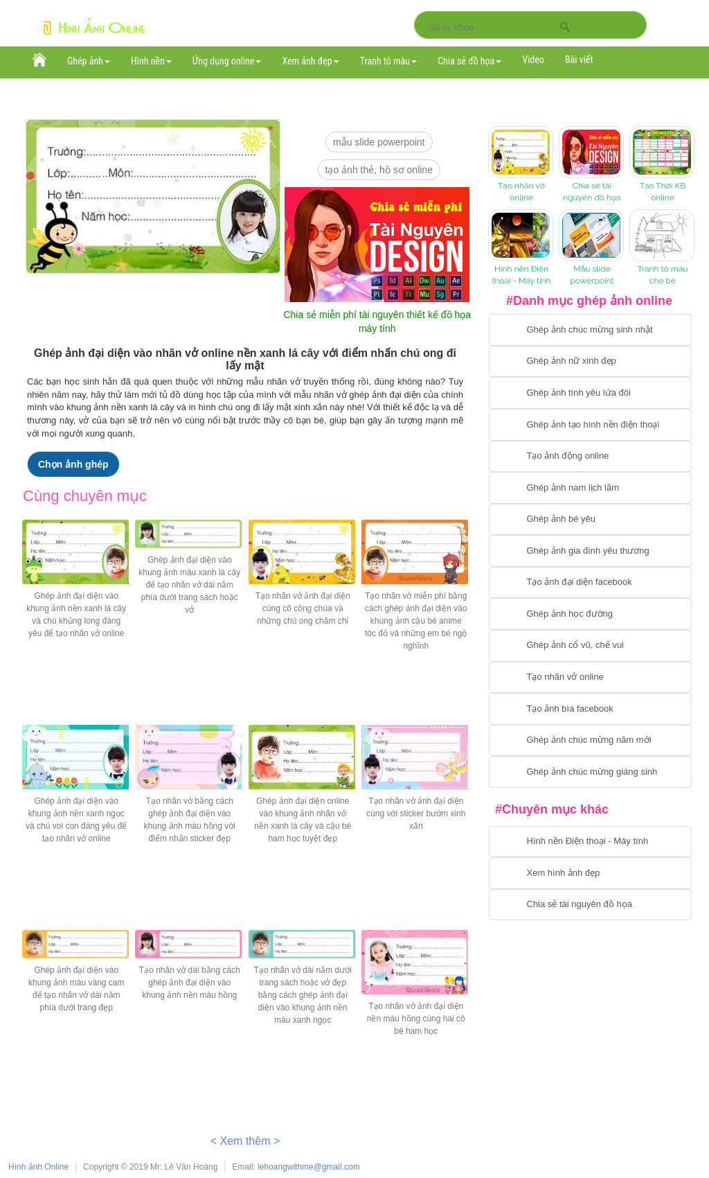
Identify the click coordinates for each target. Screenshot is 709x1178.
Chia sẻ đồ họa (469, 61)
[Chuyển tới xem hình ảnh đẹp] (590, 873)
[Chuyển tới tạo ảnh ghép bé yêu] (590, 520)
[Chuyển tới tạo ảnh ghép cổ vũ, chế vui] (590, 646)
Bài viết (579, 59)
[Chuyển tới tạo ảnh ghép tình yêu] (590, 393)
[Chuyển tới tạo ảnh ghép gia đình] (590, 551)
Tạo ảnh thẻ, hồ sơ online (379, 169)
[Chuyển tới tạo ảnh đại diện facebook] (590, 583)
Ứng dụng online (227, 61)
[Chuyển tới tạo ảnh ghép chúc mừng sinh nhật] (590, 330)
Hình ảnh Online (38, 1167)
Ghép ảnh (88, 61)
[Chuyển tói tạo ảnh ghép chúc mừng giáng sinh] (590, 772)
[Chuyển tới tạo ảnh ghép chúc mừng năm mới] (590, 741)
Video (533, 59)
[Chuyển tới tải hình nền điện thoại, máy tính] (590, 842)
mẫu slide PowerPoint (379, 142)
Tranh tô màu (389, 61)
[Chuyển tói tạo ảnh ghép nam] (590, 488)
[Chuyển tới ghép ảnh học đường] (590, 614)
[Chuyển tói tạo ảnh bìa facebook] (590, 709)
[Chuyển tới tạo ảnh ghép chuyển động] (590, 457)
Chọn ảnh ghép (73, 464)
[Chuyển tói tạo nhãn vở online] (590, 678)
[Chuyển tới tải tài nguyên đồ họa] (590, 905)
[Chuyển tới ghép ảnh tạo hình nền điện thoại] (590, 425)
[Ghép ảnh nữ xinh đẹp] (590, 362)
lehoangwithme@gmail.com (309, 1167)
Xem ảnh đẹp (310, 61)
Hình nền (151, 61)
